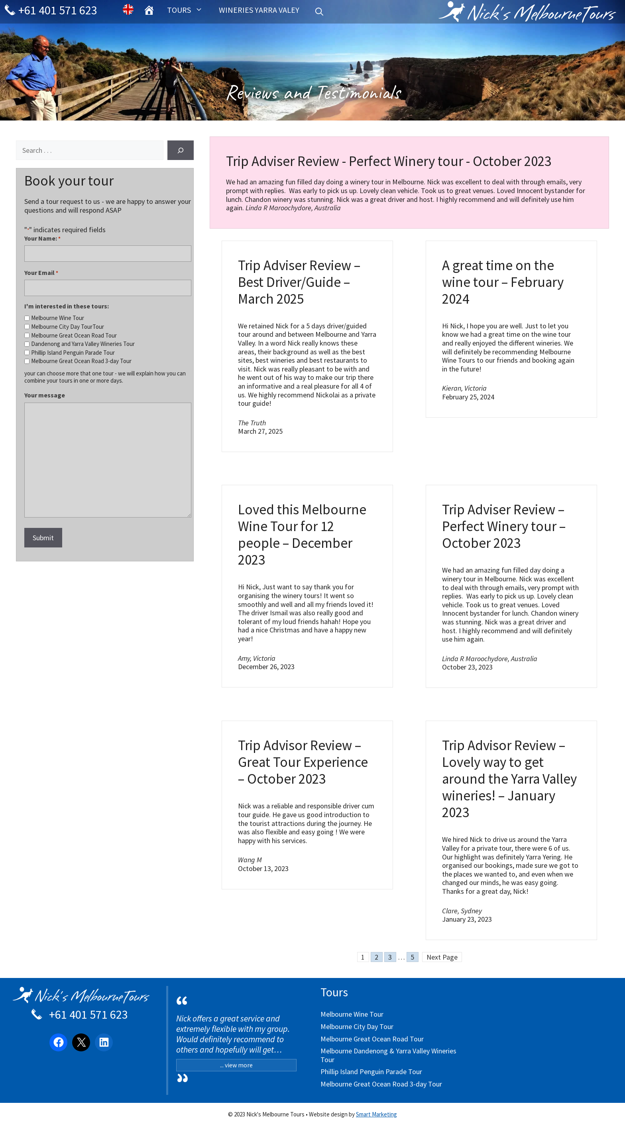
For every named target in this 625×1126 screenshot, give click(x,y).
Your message (44, 395)
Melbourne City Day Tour (356, 1026)
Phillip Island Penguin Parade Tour (73, 352)
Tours (189, 10)
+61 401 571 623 (52, 10)
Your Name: (42, 238)
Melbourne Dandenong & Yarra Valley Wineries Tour (388, 1055)
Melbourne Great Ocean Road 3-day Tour (81, 361)
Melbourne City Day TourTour (67, 326)
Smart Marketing (376, 1114)
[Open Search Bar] (319, 12)
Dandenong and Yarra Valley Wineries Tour (83, 344)
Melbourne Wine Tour (57, 318)
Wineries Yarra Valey (259, 10)
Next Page (442, 957)
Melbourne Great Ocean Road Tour (74, 335)
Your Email (41, 273)
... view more (236, 1065)
